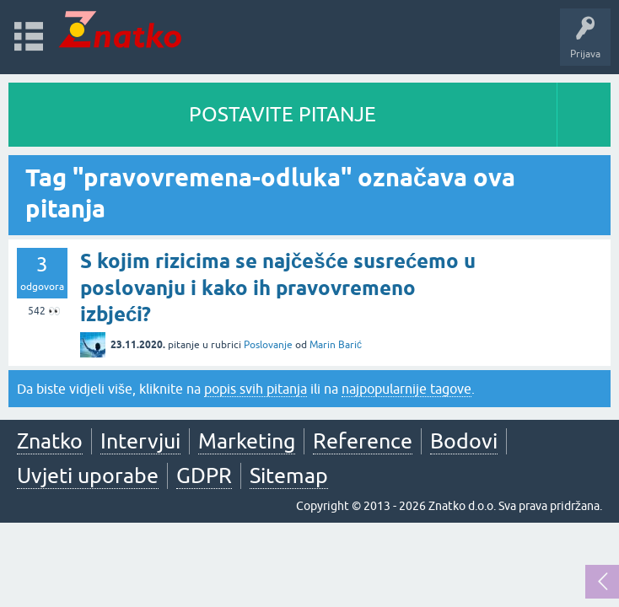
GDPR (204, 475)
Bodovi (464, 441)
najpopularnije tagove (406, 388)
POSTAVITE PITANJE (282, 114)
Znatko (50, 441)
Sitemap (289, 475)
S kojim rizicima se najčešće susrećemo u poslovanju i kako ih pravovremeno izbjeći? (278, 287)
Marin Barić (336, 345)
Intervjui (140, 441)
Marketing (246, 441)
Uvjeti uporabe (88, 475)
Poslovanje (268, 345)
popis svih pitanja (255, 388)
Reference (362, 441)
